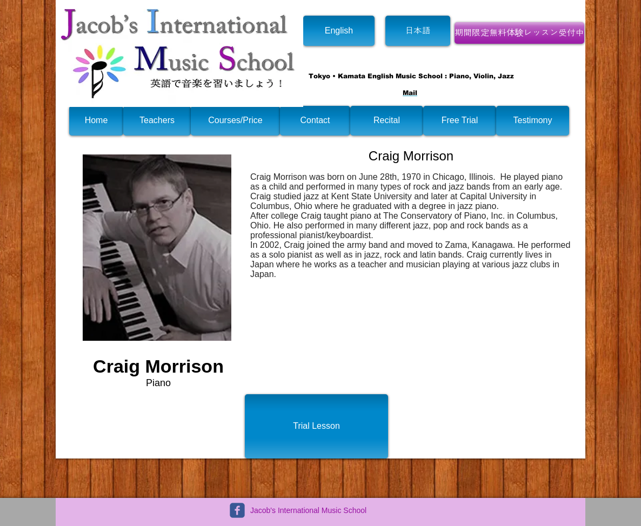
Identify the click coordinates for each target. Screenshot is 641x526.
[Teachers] (157, 121)
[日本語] (417, 31)
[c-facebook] (237, 510)
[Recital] (386, 121)
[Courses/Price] (235, 121)
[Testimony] (532, 121)
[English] (339, 31)
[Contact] (315, 121)
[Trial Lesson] (316, 426)
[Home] (96, 121)
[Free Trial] (459, 121)
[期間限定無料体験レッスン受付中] (519, 33)
